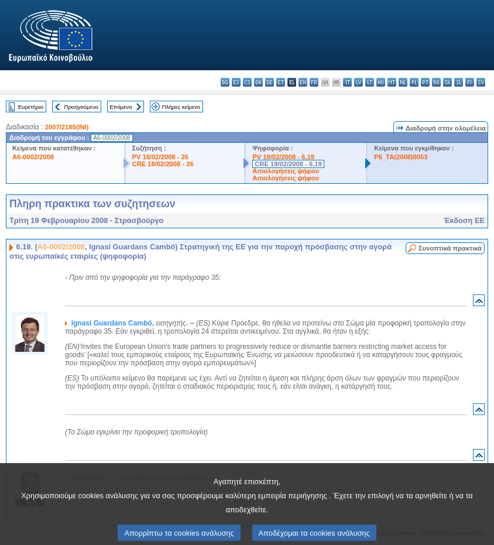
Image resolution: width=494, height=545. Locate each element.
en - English (303, 82)
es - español (236, 82)
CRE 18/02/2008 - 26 (163, 163)
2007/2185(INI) (67, 127)
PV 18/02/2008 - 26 (160, 156)
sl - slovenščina (458, 82)
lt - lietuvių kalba (369, 82)
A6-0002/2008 (33, 156)
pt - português (425, 82)
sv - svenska (480, 82)
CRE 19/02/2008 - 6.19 (288, 163)
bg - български (225, 82)
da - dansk (258, 82)
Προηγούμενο (81, 107)
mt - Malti (391, 82)
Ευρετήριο (30, 107)
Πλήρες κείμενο (181, 107)
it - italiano (347, 82)
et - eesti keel (280, 82)
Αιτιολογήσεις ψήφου (285, 170)
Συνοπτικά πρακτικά (450, 248)
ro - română (436, 82)
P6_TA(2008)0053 (400, 156)
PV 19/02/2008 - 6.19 (283, 156)
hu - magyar (380, 82)
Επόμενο (120, 107)
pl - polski (414, 82)
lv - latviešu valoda (358, 82)
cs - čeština (247, 82)
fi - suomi (469, 82)
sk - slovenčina (447, 82)
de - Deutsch (269, 82)
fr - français (314, 82)
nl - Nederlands (403, 82)
